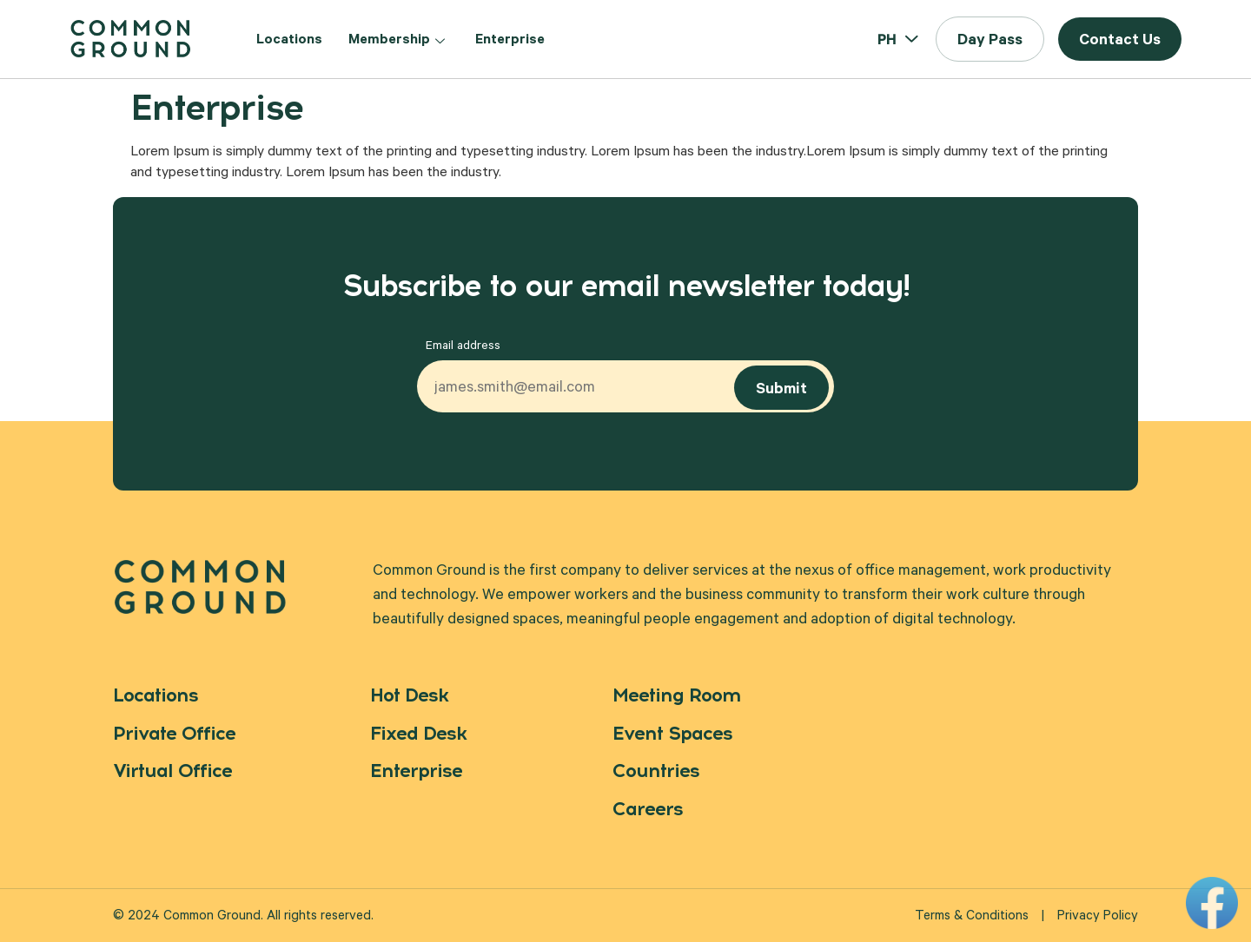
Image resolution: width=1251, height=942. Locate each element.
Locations (289, 41)
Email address (463, 347)
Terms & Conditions (972, 917)
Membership (398, 41)
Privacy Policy (1097, 917)
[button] (990, 39)
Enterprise (510, 41)
